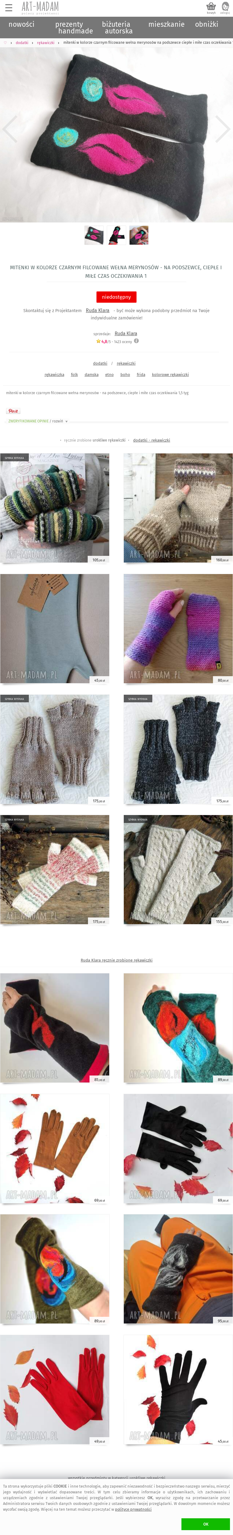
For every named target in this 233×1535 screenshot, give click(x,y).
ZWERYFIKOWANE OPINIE (38, 421)
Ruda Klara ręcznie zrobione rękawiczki (117, 960)
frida (141, 374)
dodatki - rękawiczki (151, 440)
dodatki (100, 363)
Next (223, 129)
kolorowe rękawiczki (170, 374)
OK (205, 1524)
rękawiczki (126, 363)
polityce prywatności (133, 1509)
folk (74, 374)
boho (125, 374)
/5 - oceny (114, 341)
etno (109, 374)
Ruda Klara (98, 310)
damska (92, 374)
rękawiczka (54, 374)
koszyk (211, 13)
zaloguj (225, 13)
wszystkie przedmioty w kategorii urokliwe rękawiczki (116, 1478)
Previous (10, 129)
